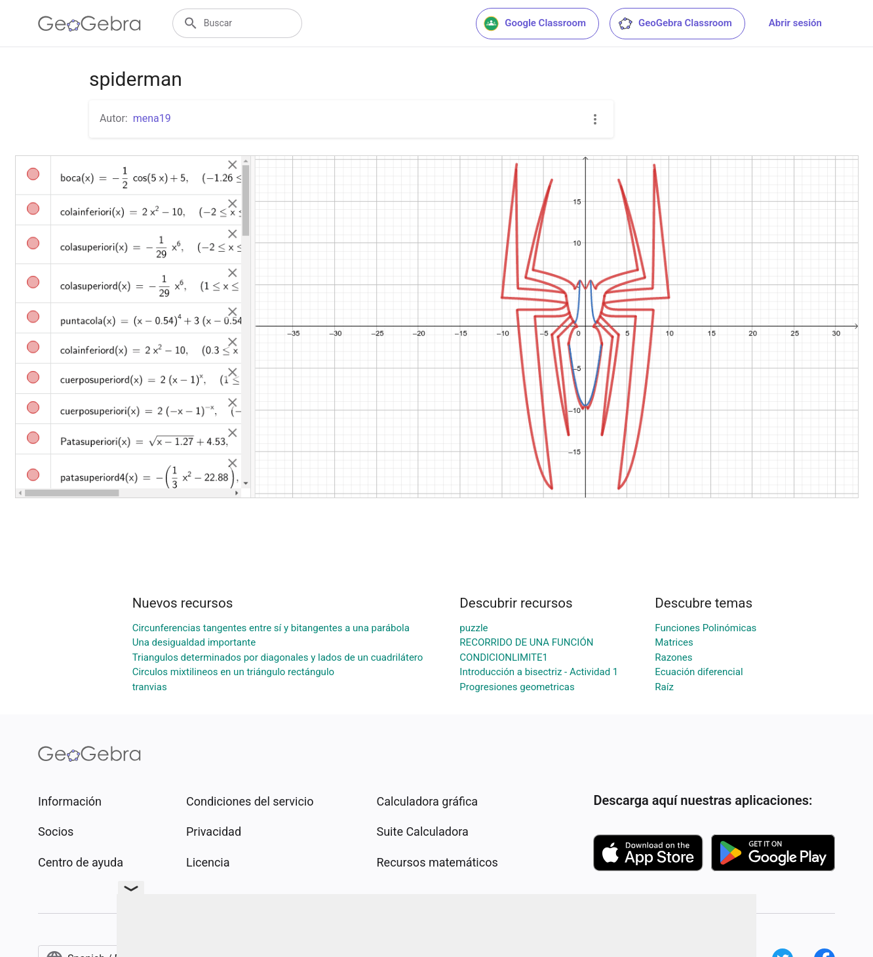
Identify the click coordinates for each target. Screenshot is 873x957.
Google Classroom (535, 23)
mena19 (152, 118)
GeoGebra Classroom (674, 23)
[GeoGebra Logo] (89, 23)
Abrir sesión (795, 23)
